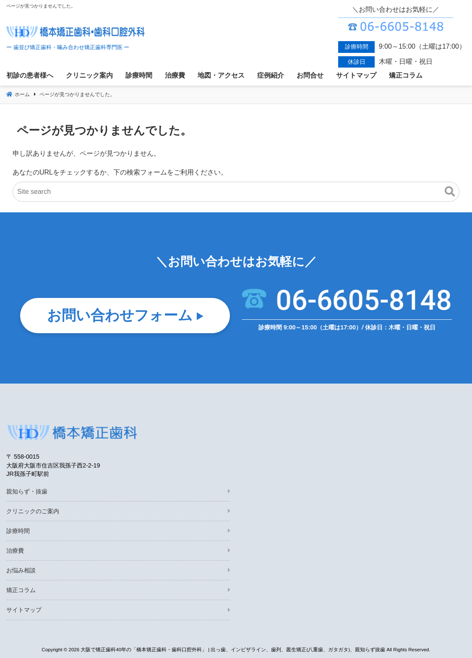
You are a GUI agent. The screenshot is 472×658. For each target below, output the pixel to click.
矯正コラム (21, 590)
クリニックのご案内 (32, 511)
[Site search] (236, 192)
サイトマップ (24, 609)
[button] (449, 191)
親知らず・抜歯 (26, 491)
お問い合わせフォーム (120, 315)
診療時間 (18, 530)
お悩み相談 (21, 570)
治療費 (15, 550)
